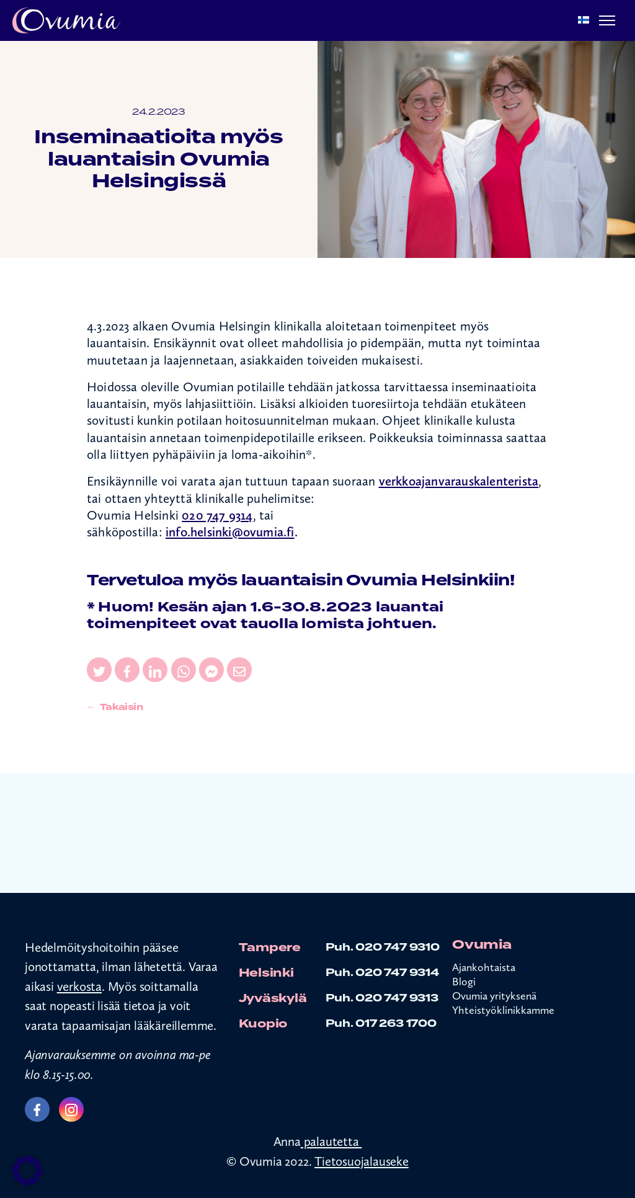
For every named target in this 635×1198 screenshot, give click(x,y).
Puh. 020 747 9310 (383, 947)
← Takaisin (115, 707)
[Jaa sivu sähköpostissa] (239, 669)
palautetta (331, 1141)
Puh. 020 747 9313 (382, 998)
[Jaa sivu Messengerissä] (211, 669)
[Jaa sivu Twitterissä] (99, 669)
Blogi (464, 981)
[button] (27, 1170)
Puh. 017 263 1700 (381, 1023)
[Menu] (607, 21)
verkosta (79, 986)
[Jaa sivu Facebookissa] (127, 669)
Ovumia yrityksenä (494, 995)
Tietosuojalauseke (361, 1161)
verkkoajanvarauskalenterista (459, 481)
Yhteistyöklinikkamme (503, 1009)
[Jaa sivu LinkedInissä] (155, 669)
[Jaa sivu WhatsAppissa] (183, 669)
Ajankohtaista (483, 967)
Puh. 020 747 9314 (382, 972)
